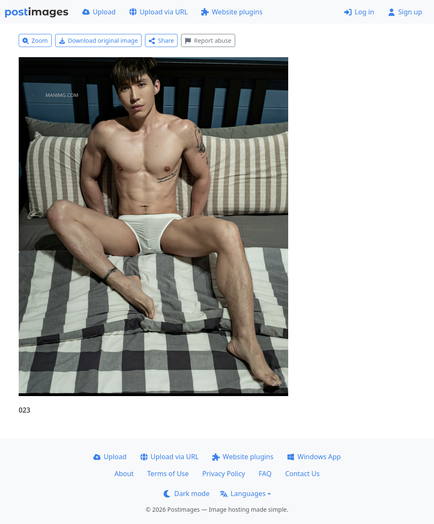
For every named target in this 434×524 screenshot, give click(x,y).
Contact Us (302, 473)
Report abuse (208, 40)
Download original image (98, 40)
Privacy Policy (223, 473)
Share (161, 40)
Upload (99, 12)
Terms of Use (168, 473)
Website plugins (231, 12)
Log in (359, 12)
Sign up (405, 12)
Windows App (314, 456)
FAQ (265, 473)
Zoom (35, 40)
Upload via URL (158, 12)
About (124, 473)
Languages (242, 493)
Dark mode (186, 493)
